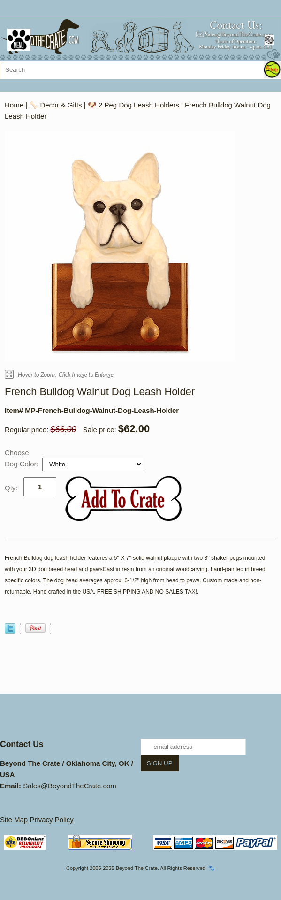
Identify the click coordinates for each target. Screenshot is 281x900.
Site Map (14, 820)
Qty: (11, 488)
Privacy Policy (51, 820)
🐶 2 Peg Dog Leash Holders (133, 105)
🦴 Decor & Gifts (55, 105)
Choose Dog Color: (22, 458)
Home (14, 105)
